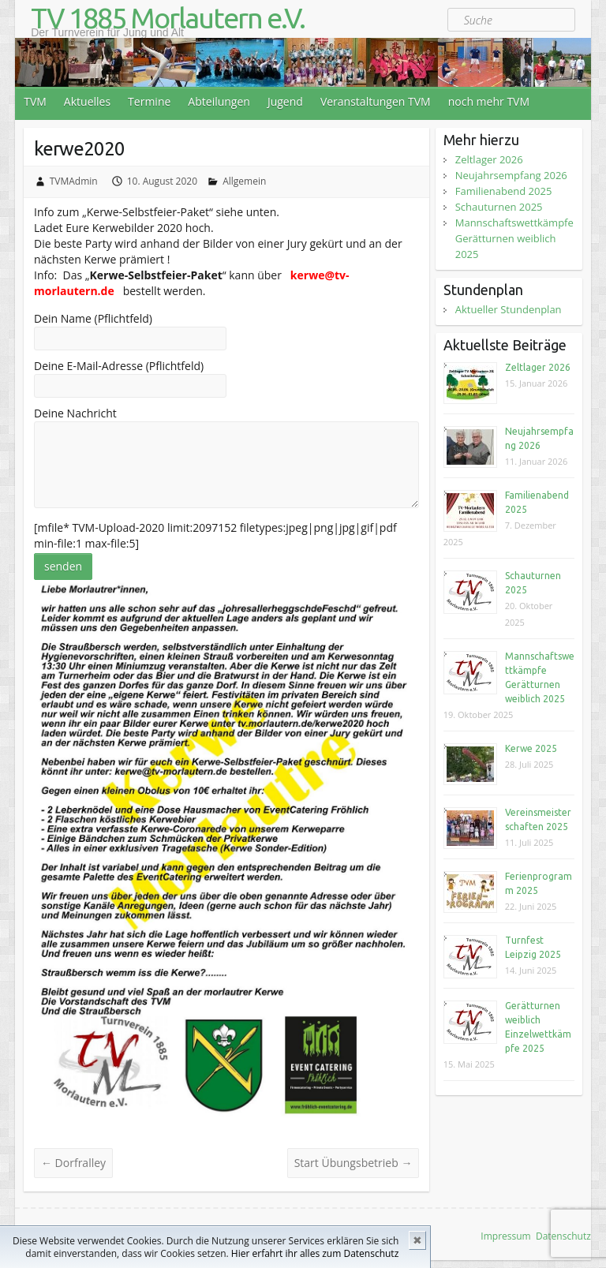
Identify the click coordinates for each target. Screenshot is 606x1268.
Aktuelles (87, 101)
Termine (149, 101)
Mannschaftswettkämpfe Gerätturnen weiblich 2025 (514, 238)
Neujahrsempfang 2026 (511, 175)
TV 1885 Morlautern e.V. (168, 18)
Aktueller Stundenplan (508, 309)
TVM (35, 101)
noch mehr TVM (488, 101)
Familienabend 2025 (503, 191)
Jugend (285, 101)
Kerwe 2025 (531, 748)
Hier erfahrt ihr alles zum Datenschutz (314, 1253)
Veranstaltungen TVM (375, 101)
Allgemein (244, 181)
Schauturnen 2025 (499, 207)
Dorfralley (73, 1162)
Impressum (505, 1236)
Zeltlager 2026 (489, 159)
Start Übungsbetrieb (353, 1162)
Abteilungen (219, 101)
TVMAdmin (74, 181)
